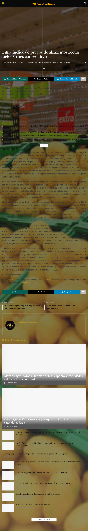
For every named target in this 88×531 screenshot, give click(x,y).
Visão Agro (46, 280)
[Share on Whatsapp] (15, 79)
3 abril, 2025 (9, 457)
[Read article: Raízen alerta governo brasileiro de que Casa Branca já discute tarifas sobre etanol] (8, 465)
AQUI (10, 280)
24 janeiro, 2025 (22, 476)
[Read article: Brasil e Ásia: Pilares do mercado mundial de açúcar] (8, 497)
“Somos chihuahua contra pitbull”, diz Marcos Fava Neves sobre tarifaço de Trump (44, 136)
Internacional (46, 62)
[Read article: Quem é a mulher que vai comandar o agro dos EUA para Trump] (8, 486)
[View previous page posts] (42, 145)
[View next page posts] (46, 145)
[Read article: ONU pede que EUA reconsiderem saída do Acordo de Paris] (8, 475)
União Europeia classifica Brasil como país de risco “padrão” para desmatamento (43, 139)
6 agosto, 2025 (10, 426)
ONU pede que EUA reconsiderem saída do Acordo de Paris (42, 473)
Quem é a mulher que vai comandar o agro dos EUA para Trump (44, 483)
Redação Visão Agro (17, 62)
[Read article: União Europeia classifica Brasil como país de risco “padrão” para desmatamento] (8, 446)
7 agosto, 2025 (10, 383)
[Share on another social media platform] (83, 79)
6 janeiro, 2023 (33, 62)
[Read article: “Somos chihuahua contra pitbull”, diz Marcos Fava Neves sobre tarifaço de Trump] (8, 435)
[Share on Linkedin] (67, 79)
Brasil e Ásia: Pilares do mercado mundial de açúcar (38, 494)
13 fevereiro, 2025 (23, 467)
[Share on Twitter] (41, 79)
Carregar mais (44, 519)
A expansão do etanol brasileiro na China (33, 505)
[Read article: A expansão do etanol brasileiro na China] (8, 508)
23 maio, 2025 (21, 449)
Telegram (26, 283)
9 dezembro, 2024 (23, 497)
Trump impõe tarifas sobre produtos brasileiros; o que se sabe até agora (35, 454)
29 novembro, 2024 (23, 508)
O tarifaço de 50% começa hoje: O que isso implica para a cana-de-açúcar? (39, 132)
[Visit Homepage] (44, 3)
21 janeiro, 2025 (22, 486)
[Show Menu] (3, 3)
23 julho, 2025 (22, 438)
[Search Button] (85, 3)
